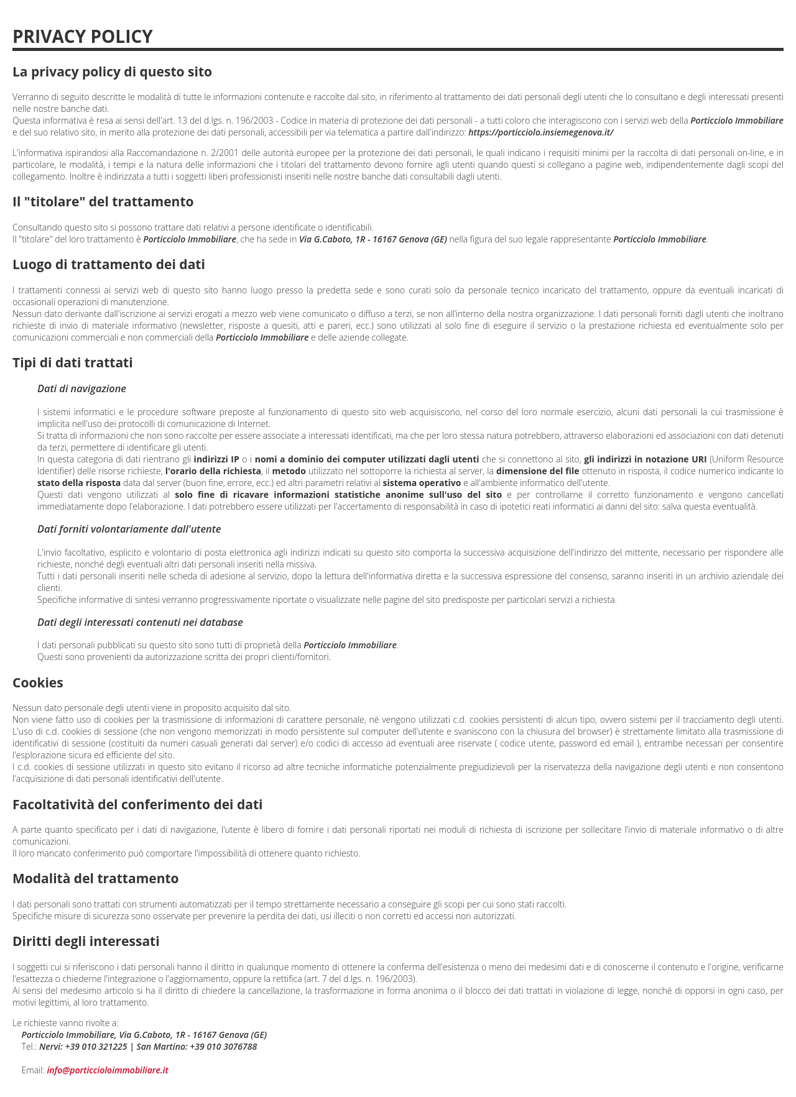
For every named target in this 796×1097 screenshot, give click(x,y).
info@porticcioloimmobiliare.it (107, 1070)
